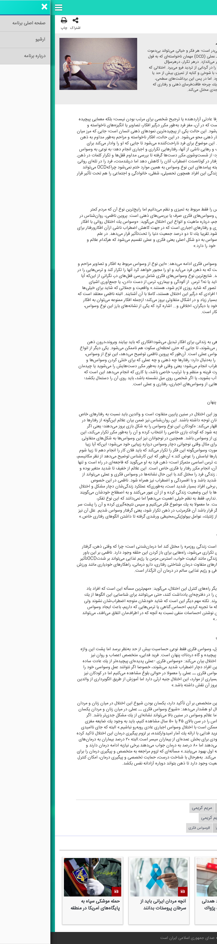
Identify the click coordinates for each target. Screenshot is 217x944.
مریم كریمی (151, 808)
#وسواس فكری (149, 828)
